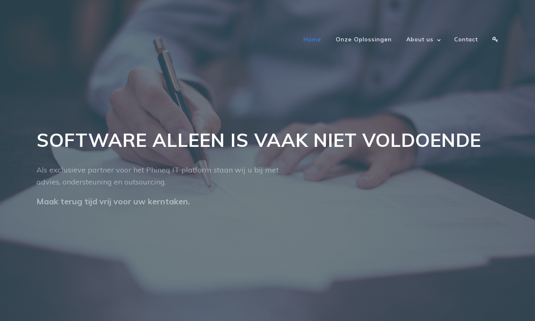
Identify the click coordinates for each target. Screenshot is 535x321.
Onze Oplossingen (364, 39)
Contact (466, 39)
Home (312, 39)
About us (420, 39)
